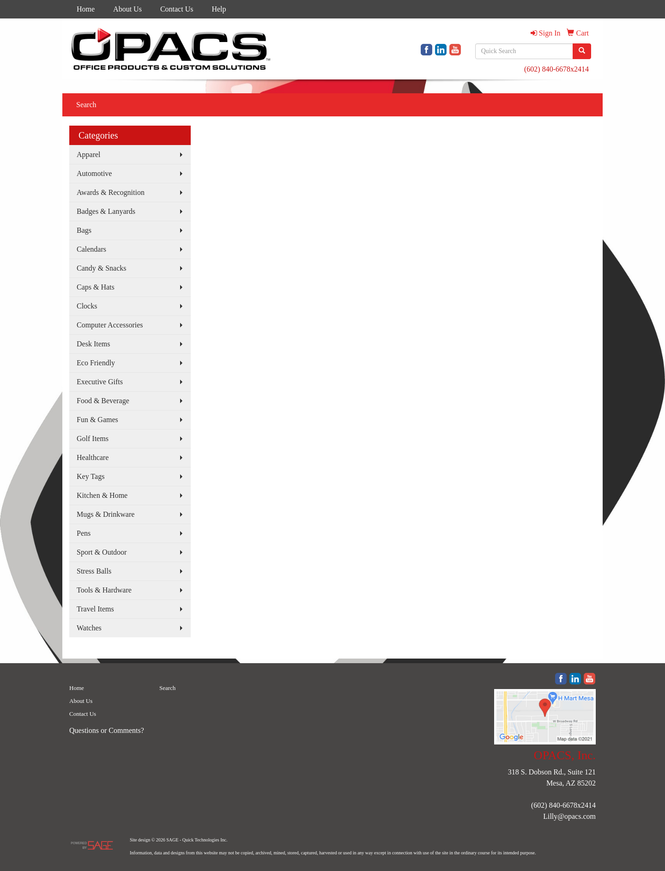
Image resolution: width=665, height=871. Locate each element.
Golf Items (93, 438)
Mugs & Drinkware (105, 514)
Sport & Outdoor (102, 552)
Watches (89, 628)
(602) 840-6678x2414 (556, 69)
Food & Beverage (103, 401)
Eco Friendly (96, 363)
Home (86, 9)
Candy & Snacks (102, 268)
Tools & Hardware (104, 590)
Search (86, 105)
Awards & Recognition (111, 192)
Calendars (91, 249)
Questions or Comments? (106, 730)
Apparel (89, 154)
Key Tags (90, 476)
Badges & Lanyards (106, 211)
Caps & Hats (96, 287)
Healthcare (93, 457)
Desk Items (93, 344)
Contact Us (176, 9)
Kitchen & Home (102, 495)
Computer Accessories (110, 325)
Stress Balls (94, 571)
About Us (127, 9)
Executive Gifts (100, 382)
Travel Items (95, 609)
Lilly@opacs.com (569, 816)
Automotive (94, 173)
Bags (84, 230)
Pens (84, 533)
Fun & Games (97, 419)
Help (219, 9)
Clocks (87, 306)
